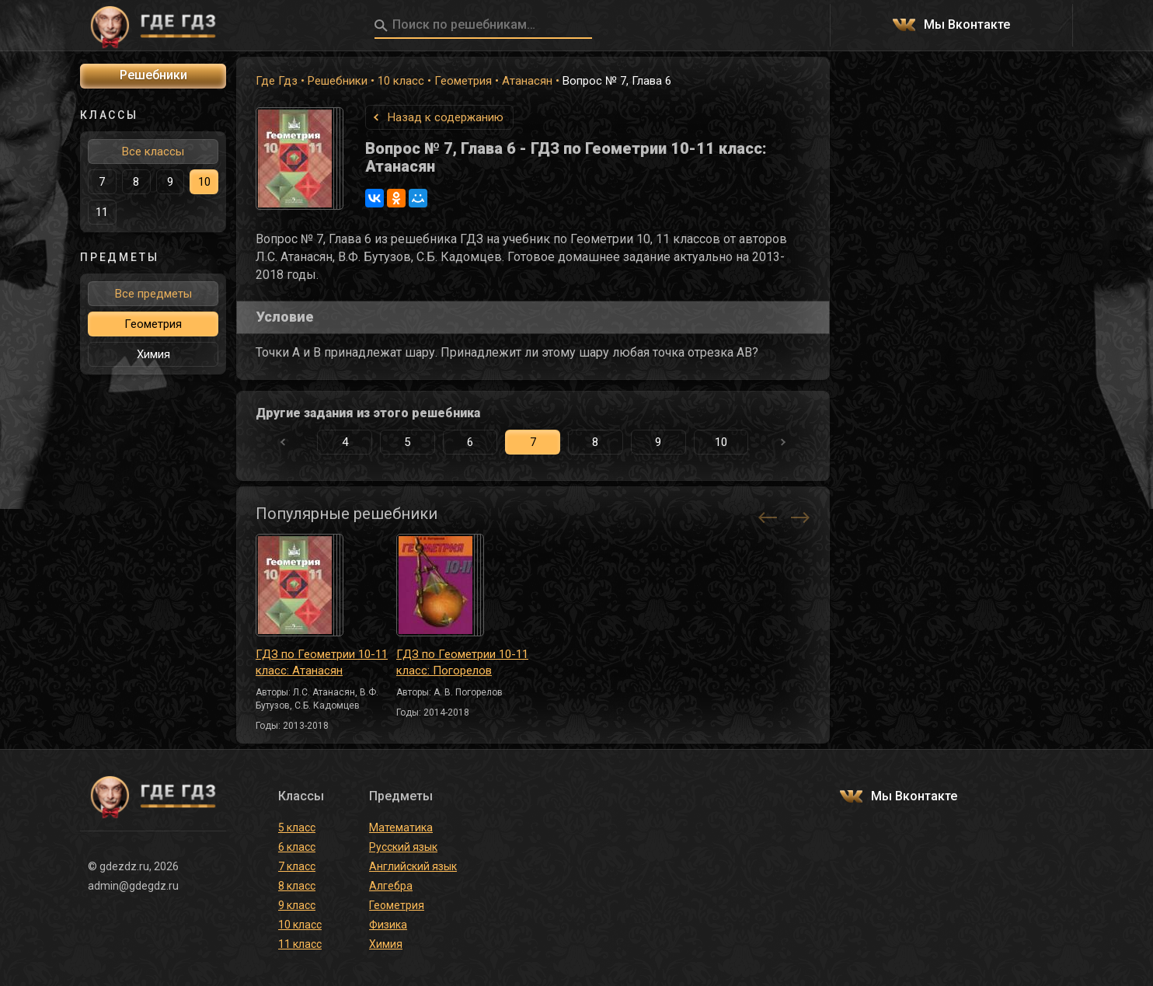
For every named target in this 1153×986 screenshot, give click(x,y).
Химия (153, 354)
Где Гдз (277, 81)
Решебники (337, 81)
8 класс (296, 886)
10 (721, 442)
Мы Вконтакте (967, 25)
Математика (401, 827)
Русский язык (403, 847)
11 (102, 212)
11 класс (300, 944)
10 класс (401, 81)
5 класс (296, 827)
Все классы (153, 152)
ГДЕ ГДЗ (153, 25)
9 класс (296, 905)
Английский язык (413, 866)
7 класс (296, 866)
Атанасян (527, 81)
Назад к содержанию (445, 117)
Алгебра (391, 886)
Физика (388, 924)
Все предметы (153, 294)
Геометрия (463, 81)
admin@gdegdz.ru (133, 886)
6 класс (296, 847)
